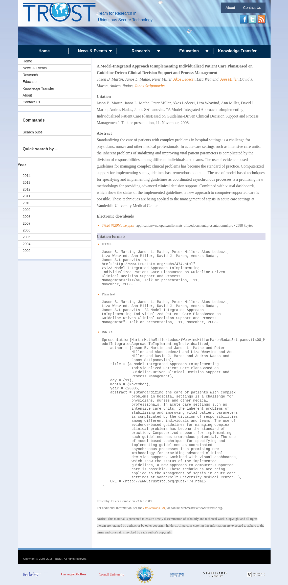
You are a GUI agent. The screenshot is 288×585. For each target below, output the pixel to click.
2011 (27, 196)
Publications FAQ (155, 508)
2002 (27, 251)
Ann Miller (229, 79)
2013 (27, 182)
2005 (27, 237)
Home (44, 51)
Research (140, 51)
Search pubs (33, 132)
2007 (27, 223)
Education (189, 51)
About (230, 8)
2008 (27, 217)
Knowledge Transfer (237, 51)
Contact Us (252, 8)
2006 (27, 230)
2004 (27, 244)
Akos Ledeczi (184, 79)
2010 (27, 203)
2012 (27, 189)
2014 (27, 176)
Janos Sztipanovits (150, 86)
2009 (27, 210)
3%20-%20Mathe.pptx (118, 225)
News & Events (92, 51)
